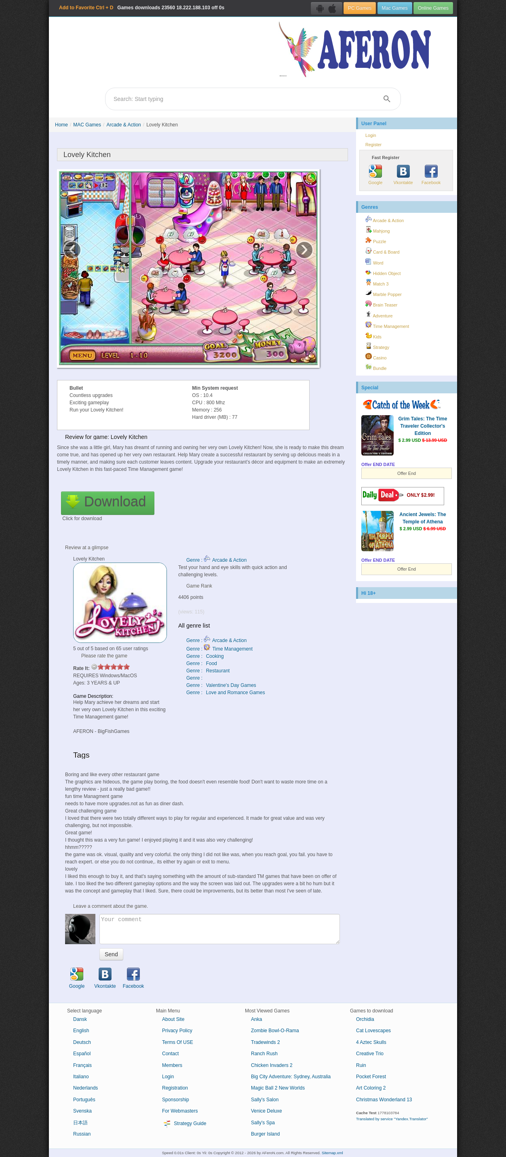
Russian (82, 1134)
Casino (376, 356)
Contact (170, 1053)
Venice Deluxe (266, 1111)
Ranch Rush (264, 1053)
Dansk (80, 1019)
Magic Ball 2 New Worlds (278, 1088)
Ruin (361, 1065)
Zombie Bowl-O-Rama (275, 1030)
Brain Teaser (381, 303)
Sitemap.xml (332, 1153)
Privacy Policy (177, 1030)
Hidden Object (383, 272)
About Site (173, 1019)
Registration (175, 1088)
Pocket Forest (371, 1076)
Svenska (82, 1111)
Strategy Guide (184, 1124)
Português (84, 1099)
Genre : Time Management (219, 649)
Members (172, 1065)
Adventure (379, 314)
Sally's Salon (264, 1099)
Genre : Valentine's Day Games (221, 685)
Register (373, 144)
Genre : (195, 678)
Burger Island (265, 1134)
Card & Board (382, 250)
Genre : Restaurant (208, 671)
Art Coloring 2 (371, 1088)
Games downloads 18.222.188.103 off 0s (141, 7)
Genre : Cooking (205, 656)
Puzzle (375, 240)
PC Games (359, 8)
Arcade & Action (123, 125)
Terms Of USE (177, 1042)
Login (370, 135)
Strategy (377, 346)
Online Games (433, 8)
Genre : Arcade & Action (216, 560)
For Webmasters (180, 1111)
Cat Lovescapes (373, 1030)
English (81, 1030)
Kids (373, 335)
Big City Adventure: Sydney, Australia (291, 1076)
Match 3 (376, 282)
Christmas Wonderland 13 (384, 1099)
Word (374, 261)
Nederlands (85, 1088)
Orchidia (365, 1019)
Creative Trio (370, 1053)
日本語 (80, 1123)
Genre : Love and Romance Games (225, 692)
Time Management (387, 325)
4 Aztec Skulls (371, 1042)
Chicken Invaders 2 (272, 1065)
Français (82, 1065)
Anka (256, 1019)
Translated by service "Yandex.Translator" (392, 1119)
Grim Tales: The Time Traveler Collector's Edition (422, 426)
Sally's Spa (263, 1123)
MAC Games (87, 125)
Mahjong (377, 229)
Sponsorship (175, 1099)
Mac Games (395, 8)
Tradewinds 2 (265, 1042)
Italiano (81, 1076)
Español (82, 1053)
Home (61, 125)
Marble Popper (383, 293)
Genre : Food (201, 663)
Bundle (376, 367)
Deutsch (82, 1042)
